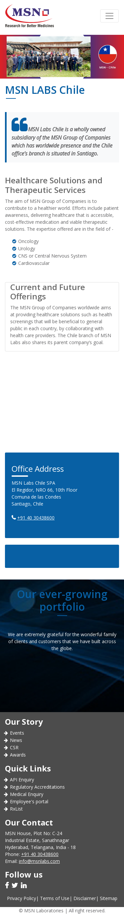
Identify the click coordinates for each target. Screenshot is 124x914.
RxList (16, 809)
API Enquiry (22, 779)
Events (17, 733)
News (16, 740)
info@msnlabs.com (39, 861)
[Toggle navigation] (109, 16)
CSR (14, 747)
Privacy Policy (21, 898)
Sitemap (108, 898)
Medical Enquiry (26, 794)
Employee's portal (29, 801)
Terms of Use (54, 898)
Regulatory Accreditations (37, 787)
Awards (18, 755)
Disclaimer (84, 898)
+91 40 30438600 (36, 518)
